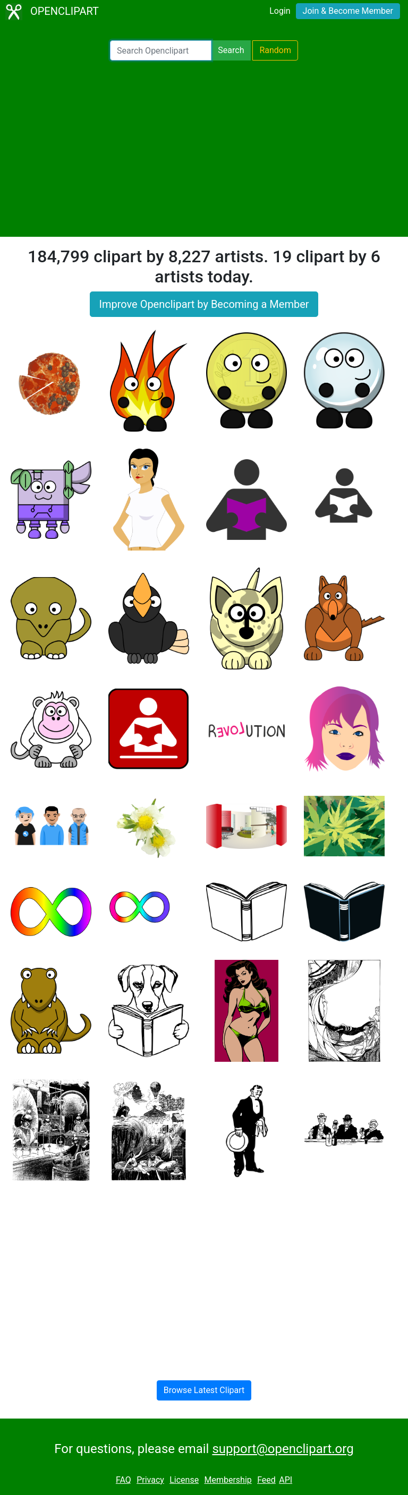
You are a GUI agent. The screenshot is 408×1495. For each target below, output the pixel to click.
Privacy (150, 1480)
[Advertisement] (204, 148)
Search (231, 50)
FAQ (123, 1480)
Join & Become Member (348, 11)
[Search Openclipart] (160, 50)
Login (279, 11)
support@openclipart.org (282, 1448)
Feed (266, 1480)
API (285, 1480)
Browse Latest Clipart (204, 1390)
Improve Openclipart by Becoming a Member (204, 304)
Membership (227, 1480)
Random (275, 50)
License (184, 1480)
